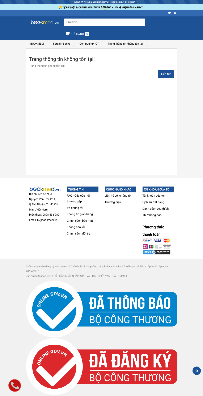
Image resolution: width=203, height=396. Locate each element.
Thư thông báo (152, 215)
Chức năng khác (118, 189)
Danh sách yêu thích (156, 209)
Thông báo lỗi (76, 227)
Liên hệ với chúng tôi (118, 195)
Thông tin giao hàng (80, 214)
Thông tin (76, 189)
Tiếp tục (166, 74)
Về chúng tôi (75, 208)
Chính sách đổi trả (79, 233)
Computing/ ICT (89, 43)
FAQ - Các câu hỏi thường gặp (78, 198)
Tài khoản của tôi (157, 189)
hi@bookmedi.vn (47, 220)
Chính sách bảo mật (80, 221)
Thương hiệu (113, 202)
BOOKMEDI (37, 43)
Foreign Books (62, 43)
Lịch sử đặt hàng (153, 202)
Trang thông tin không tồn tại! (125, 43)
